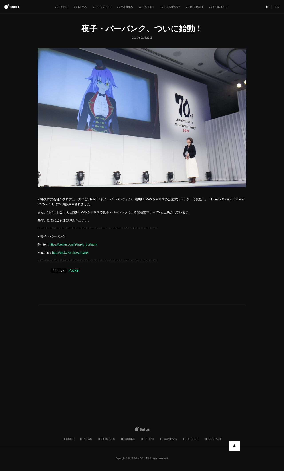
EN (277, 6)
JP (267, 6)
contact (219, 7)
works (125, 7)
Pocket (74, 270)
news (80, 7)
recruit (194, 7)
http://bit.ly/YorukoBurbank (70, 252)
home (61, 7)
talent (147, 7)
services (102, 7)
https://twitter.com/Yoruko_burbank (73, 244)
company (170, 7)
